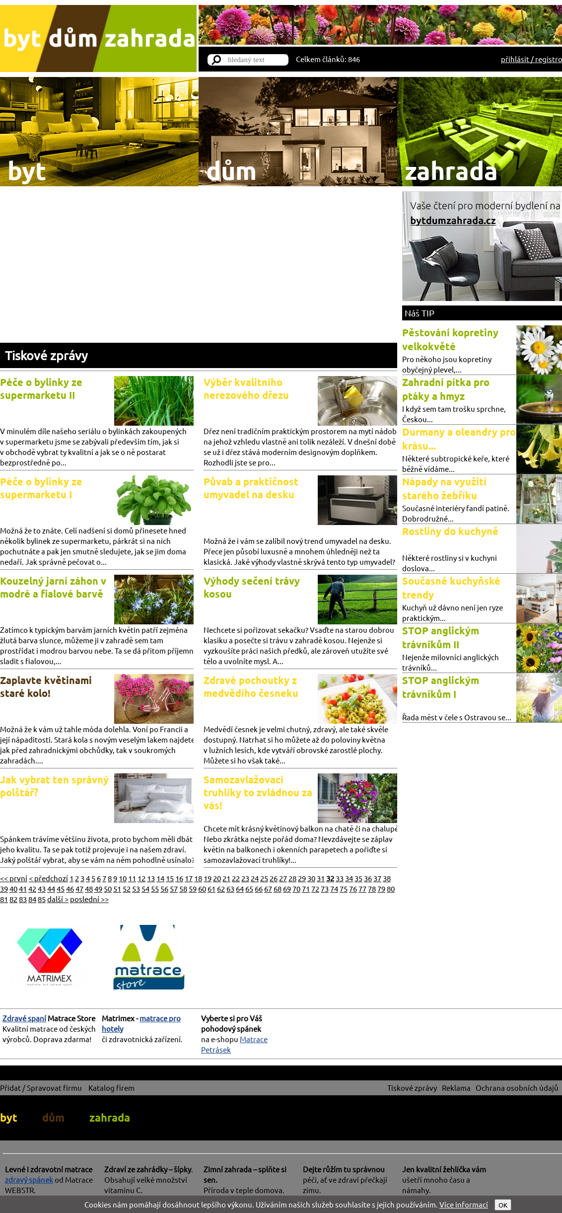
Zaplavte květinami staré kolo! (46, 686)
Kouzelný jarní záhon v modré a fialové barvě (53, 587)
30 (311, 878)
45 (61, 888)
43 (42, 888)
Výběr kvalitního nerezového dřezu (246, 388)
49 (98, 888)
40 (13, 888)
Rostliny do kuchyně (450, 531)
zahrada (109, 1117)
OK (502, 1205)
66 (259, 888)
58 (183, 888)
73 (325, 888)
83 (23, 899)
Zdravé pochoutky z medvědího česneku (251, 686)
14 (160, 878)
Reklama (456, 1087)
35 (358, 878)
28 (292, 878)
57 (174, 888)
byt (8, 1117)
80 (391, 888)
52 (127, 888)
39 (4, 888)
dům (53, 1117)
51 (117, 888)
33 (340, 878)
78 (372, 888)
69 (287, 888)
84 (32, 899)
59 (193, 888)
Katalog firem (111, 1087)
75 (344, 888)
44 (51, 888)
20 (217, 878)
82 (13, 899)
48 (89, 888)
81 (4, 899)
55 (155, 888)
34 (349, 878)
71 (306, 888)
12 (141, 878)
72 (315, 888)
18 (198, 878)
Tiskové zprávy (46, 355)
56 (164, 888)
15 (170, 878)
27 (283, 878)
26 (274, 878)
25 (264, 878)
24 (255, 878)
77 (362, 888)
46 (70, 888)
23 (245, 878)
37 (377, 878)
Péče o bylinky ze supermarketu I (41, 488)
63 (230, 888)
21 (226, 878)
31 (321, 878)
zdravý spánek (29, 1179)
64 (240, 888)
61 (211, 888)
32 (330, 878)
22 (236, 878)
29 (302, 878)
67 (268, 888)
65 (249, 888)
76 (353, 888)
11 (132, 878)
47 (79, 888)
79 (381, 888)
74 (334, 888)
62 (221, 888)
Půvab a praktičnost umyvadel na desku (251, 488)
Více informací (463, 1204)
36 (368, 878)
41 (23, 888)
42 (32, 888)
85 (42, 899)
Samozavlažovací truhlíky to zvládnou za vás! (258, 792)
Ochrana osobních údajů (517, 1087)
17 (189, 878)
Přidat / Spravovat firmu (41, 1087)
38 (387, 878)
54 (145, 888)
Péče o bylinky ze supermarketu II (41, 388)
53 (136, 888)
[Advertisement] (198, 268)
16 (179, 878)
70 (296, 888)
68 (277, 888)
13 (151, 878)
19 (207, 878)
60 (202, 888)
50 (108, 888)
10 (123, 878)
